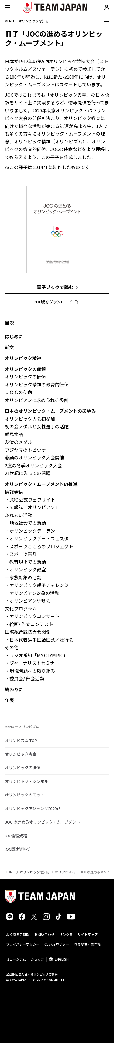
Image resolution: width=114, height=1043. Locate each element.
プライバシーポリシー (23, 944)
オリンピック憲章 (20, 754)
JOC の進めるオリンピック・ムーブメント (42, 822)
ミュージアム (16, 959)
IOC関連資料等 (18, 849)
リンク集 (66, 934)
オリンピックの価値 (22, 767)
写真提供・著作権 (87, 944)
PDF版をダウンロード (53, 302)
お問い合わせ (44, 934)
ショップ (37, 959)
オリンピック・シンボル (26, 781)
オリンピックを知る (35, 872)
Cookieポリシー (56, 944)
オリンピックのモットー (26, 795)
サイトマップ (88, 934)
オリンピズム (65, 872)
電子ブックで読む (55, 287)
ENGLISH (62, 959)
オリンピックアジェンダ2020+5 (33, 808)
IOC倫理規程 (16, 835)
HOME (10, 872)
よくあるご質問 (17, 934)
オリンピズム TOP (21, 740)
